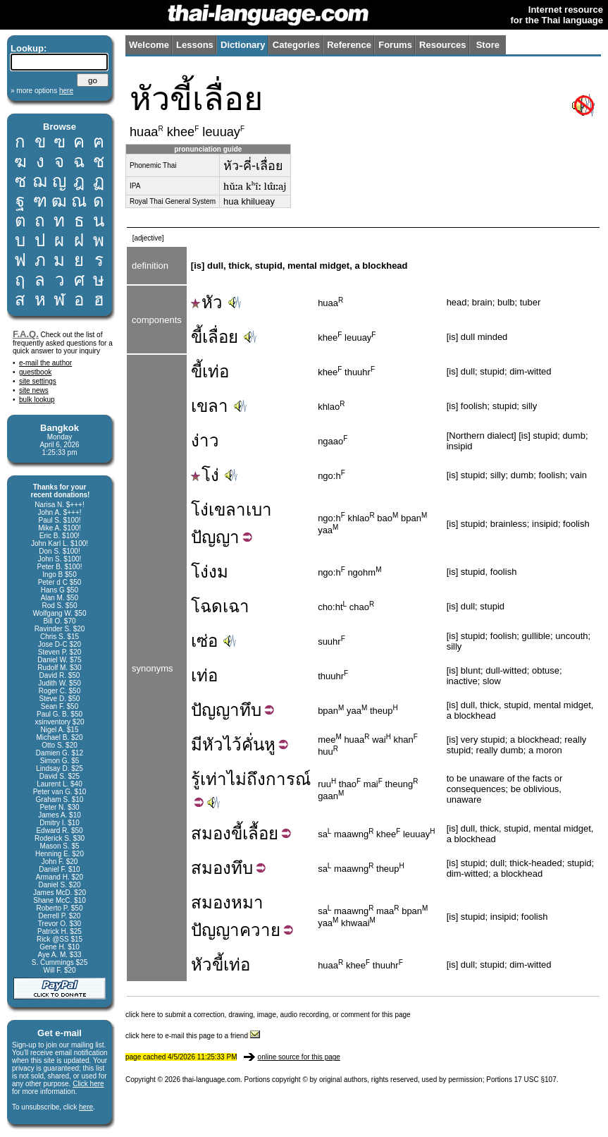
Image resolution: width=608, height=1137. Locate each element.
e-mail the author (45, 363)
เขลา (209, 405)
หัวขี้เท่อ (220, 964)
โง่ (205, 475)
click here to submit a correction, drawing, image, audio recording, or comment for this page (268, 1015)
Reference (349, 44)
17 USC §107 (535, 1079)
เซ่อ (204, 640)
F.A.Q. (26, 334)
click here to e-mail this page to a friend (192, 1036)
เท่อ (204, 675)
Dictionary (243, 44)
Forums (395, 44)
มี (196, 744)
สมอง (211, 833)
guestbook (35, 372)
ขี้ (236, 833)
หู (269, 744)
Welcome (149, 44)
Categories (296, 44)
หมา (247, 902)
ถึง (256, 779)
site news (34, 390)
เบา (259, 509)
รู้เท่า (209, 779)
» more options (42, 91)
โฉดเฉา (220, 606)
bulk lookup (37, 399)
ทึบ (250, 709)
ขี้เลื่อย (214, 336)
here (86, 1107)
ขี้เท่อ (210, 371)
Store (488, 44)
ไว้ (232, 744)
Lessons (194, 44)
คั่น (253, 744)
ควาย (260, 930)
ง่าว (205, 440)
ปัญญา (215, 537)
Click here (88, 1084)
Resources (442, 44)
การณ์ (288, 779)
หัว (207, 302)
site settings (37, 381)
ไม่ (237, 779)
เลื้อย (260, 833)
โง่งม (209, 571)
